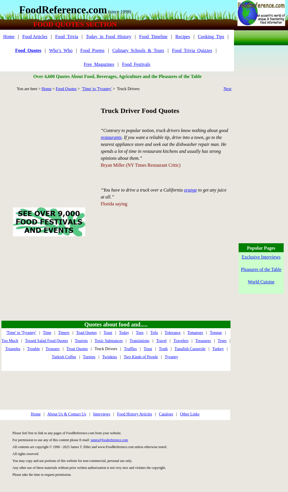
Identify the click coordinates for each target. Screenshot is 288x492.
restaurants (111, 137)
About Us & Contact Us (66, 414)
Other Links (189, 414)
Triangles (12, 349)
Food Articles (34, 36)
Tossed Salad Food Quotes (46, 341)
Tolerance (173, 333)
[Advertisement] (49, 143)
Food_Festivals (136, 64)
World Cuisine (261, 281)
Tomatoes (195, 333)
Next (227, 89)
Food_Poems (92, 50)
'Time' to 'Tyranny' (97, 89)
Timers (63, 333)
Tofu (154, 333)
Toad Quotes (86, 333)
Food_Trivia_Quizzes (192, 50)
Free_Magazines (99, 64)
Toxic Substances (108, 341)
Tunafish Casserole (189, 349)
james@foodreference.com (109, 440)
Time (47, 333)
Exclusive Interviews (261, 257)
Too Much (9, 341)
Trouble (33, 349)
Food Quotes (66, 89)
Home (8, 36)
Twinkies (109, 357)
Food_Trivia (66, 36)
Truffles (130, 349)
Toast (107, 333)
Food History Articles (134, 414)
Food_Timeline (153, 36)
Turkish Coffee (64, 357)
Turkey (218, 349)
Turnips (89, 357)
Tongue (216, 333)
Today (124, 333)
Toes (139, 333)
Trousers (53, 349)
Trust (148, 349)
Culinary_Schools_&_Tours (138, 50)
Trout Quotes (77, 349)
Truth (163, 349)
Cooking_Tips (211, 36)
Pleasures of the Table (261, 269)
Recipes (182, 36)
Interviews (101, 414)
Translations (139, 341)
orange (190, 189)
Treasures (203, 341)
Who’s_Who (61, 50)
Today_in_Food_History (108, 36)
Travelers (180, 341)
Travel (161, 341)
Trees (222, 341)
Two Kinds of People (141, 357)
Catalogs (166, 414)
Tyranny (171, 357)
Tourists (81, 341)
